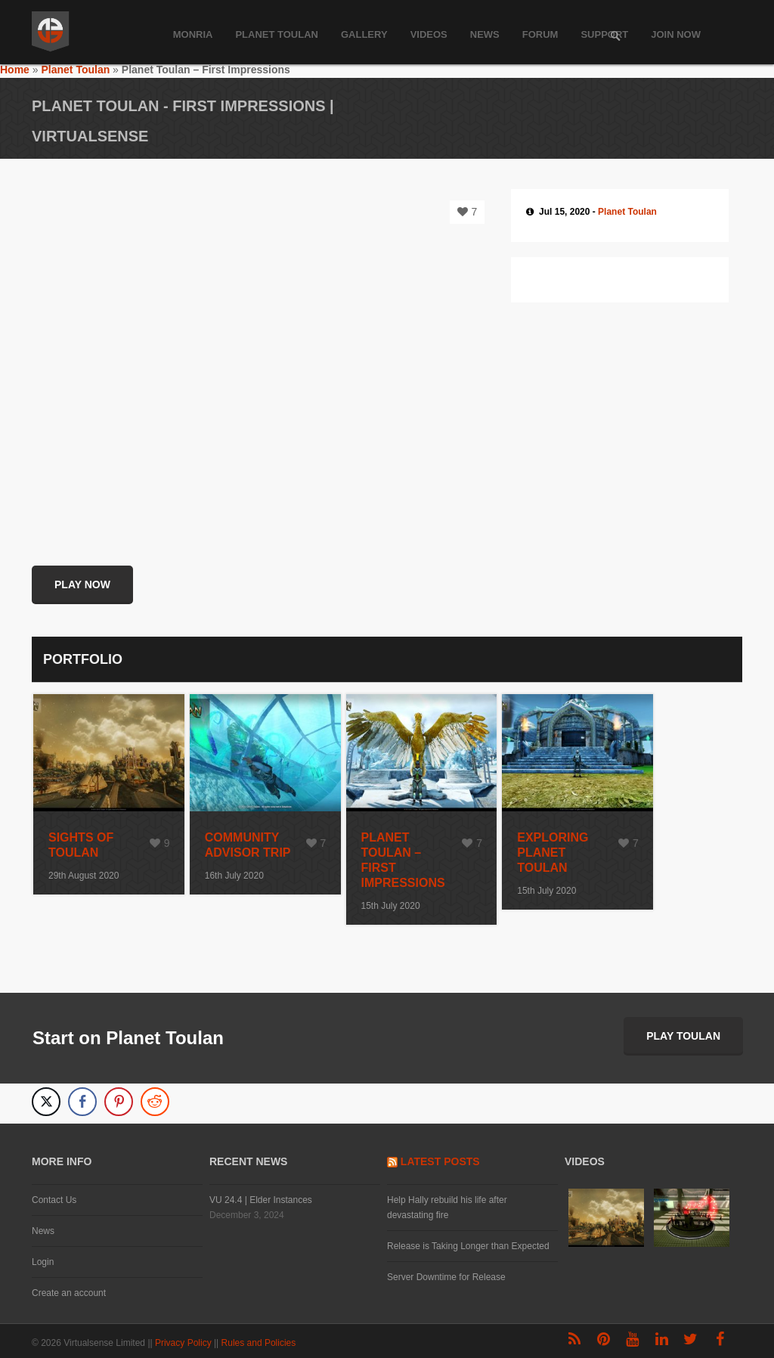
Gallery (364, 34)
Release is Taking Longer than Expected (468, 1246)
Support (604, 34)
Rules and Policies (260, 1343)
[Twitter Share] (46, 1101)
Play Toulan (683, 1036)
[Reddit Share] (155, 1101)
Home (14, 70)
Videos (428, 34)
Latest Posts (440, 1161)
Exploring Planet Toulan (552, 852)
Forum (540, 34)
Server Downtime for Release (446, 1277)
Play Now (82, 584)
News (485, 34)
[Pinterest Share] (118, 1101)
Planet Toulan (276, 34)
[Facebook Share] (82, 1101)
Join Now (676, 34)
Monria (193, 34)
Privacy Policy (184, 1343)
